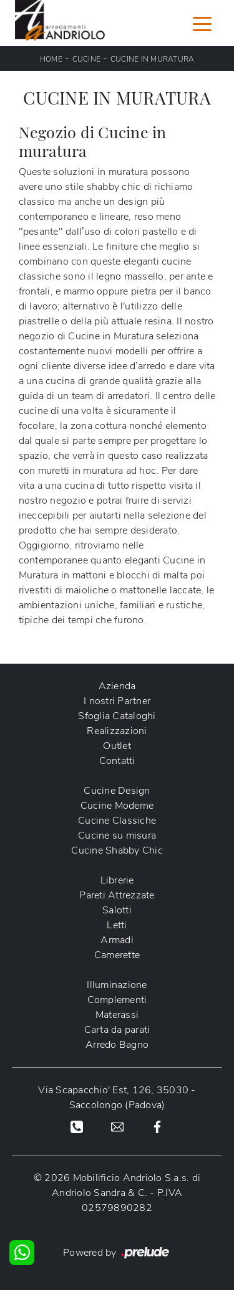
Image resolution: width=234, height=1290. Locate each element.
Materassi (117, 1015)
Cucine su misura (117, 835)
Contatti (117, 761)
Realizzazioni (117, 731)
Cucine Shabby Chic (117, 850)
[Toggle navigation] (202, 23)
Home (51, 59)
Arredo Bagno (117, 1045)
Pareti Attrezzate (116, 895)
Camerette (117, 955)
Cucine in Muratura (152, 59)
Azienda (117, 686)
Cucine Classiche (117, 820)
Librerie (117, 880)
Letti (117, 925)
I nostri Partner (117, 701)
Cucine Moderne (117, 805)
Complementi (117, 1000)
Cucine (86, 59)
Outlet (117, 746)
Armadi (117, 940)
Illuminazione (117, 985)
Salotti (117, 910)
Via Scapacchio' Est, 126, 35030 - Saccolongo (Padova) (116, 1097)
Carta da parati (117, 1030)
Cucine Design (117, 791)
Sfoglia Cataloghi (116, 716)
